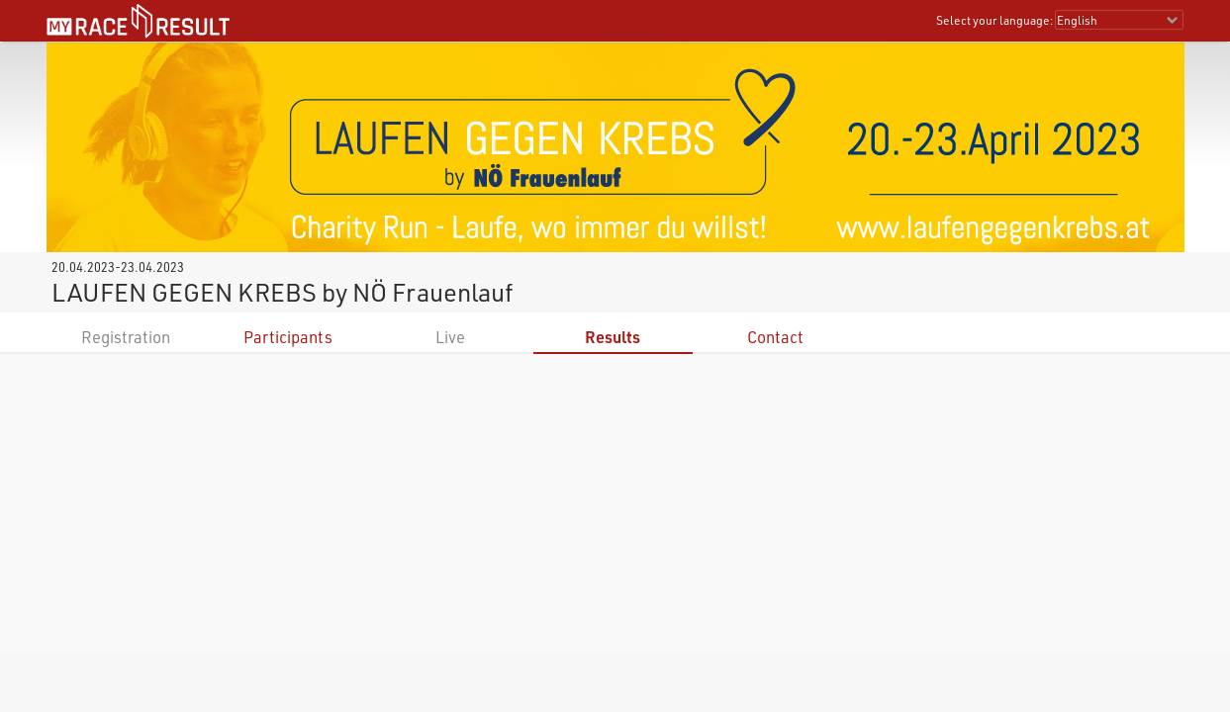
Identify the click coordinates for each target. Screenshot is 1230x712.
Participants (287, 336)
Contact (775, 336)
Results (612, 336)
